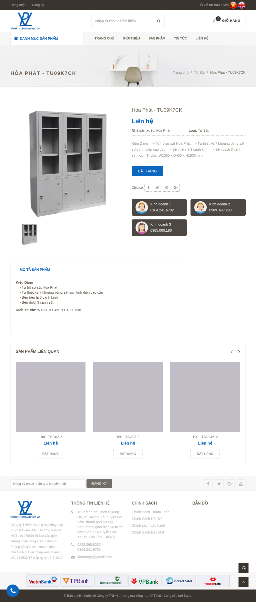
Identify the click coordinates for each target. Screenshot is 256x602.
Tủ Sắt (199, 72)
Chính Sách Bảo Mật (148, 532)
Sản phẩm (156, 38)
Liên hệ (202, 38)
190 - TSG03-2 (127, 437)
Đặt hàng (147, 171)
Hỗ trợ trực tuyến (214, 5)
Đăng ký (38, 5)
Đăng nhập (18, 5)
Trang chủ (104, 38)
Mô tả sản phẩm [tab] (35, 270)
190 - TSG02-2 (50, 437)
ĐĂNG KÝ (99, 484)
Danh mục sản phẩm (36, 38)
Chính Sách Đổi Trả (147, 519)
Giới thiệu (131, 38)
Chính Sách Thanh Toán (151, 512)
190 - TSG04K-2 (205, 437)
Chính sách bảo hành (148, 526)
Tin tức (180, 38)
